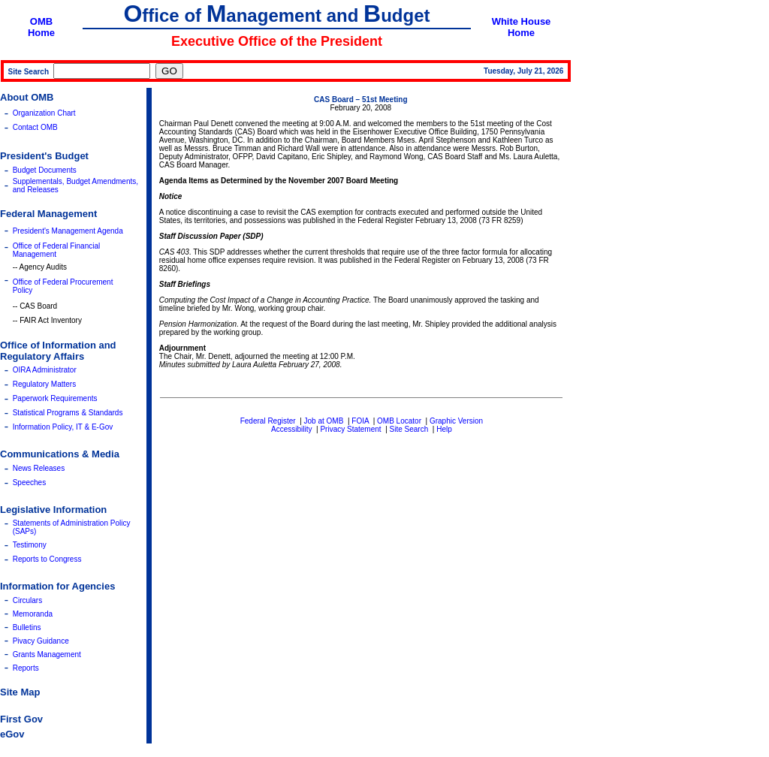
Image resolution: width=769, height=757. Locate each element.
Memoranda (33, 614)
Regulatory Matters (44, 384)
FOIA (360, 421)
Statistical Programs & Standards (68, 413)
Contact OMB (35, 127)
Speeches (29, 482)
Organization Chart (44, 113)
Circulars (27, 600)
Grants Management (47, 654)
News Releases (39, 468)
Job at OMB (324, 421)
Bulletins (27, 627)
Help (444, 429)
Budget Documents (45, 170)
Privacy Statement (350, 429)
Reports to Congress (47, 559)
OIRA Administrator (45, 370)
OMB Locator (399, 421)
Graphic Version (456, 421)
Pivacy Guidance (41, 641)
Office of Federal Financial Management (57, 250)
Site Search (409, 429)
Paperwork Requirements (55, 398)
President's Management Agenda (68, 231)
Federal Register (268, 421)
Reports (26, 668)
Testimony (30, 545)
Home (41, 32)
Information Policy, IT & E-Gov (63, 427)
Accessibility (291, 429)
